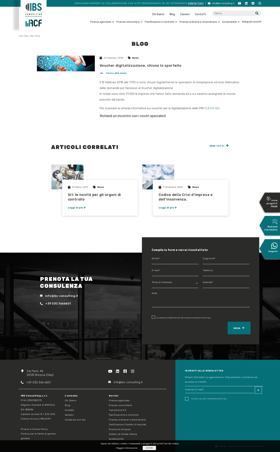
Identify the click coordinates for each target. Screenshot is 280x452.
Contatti (200, 14)
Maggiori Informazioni (126, 448)
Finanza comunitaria (129, 22)
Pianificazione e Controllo (161, 22)
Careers (185, 14)
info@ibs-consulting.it (221, 3)
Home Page (23, 36)
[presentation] (169, 327)
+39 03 (28, 382)
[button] (113, 73)
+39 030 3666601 (55, 303)
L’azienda (71, 395)
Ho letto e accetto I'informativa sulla (206, 398)
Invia (236, 328)
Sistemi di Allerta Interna (123, 434)
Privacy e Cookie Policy (34, 429)
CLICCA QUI (212, 108)
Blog (172, 14)
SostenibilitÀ (116, 439)
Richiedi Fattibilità (271, 225)
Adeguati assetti (251, 21)
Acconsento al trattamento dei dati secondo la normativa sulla (181, 317)
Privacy (208, 318)
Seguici (273, 247)
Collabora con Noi (75, 419)
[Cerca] (257, 13)
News (135, 58)
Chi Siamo (158, 14)
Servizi (113, 395)
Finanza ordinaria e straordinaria (199, 22)
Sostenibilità (231, 22)
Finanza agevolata (102, 22)
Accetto (149, 447)
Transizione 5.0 (117, 410)
